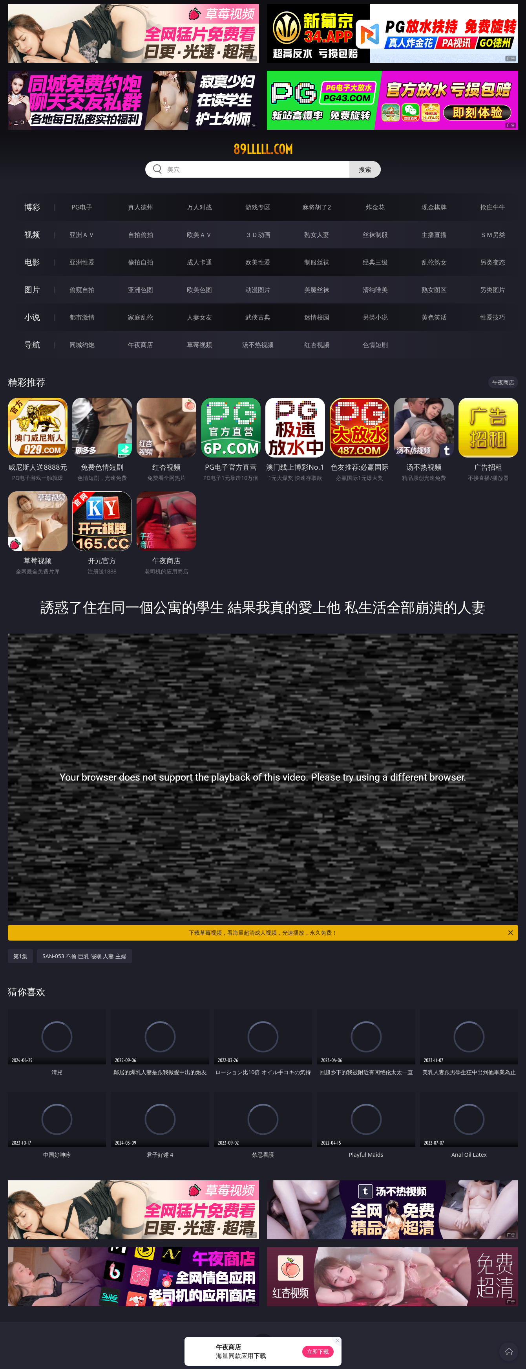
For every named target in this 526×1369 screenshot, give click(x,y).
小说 (32, 317)
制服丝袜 (316, 262)
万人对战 (199, 207)
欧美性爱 (257, 262)
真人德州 (140, 207)
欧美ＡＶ (199, 234)
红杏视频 (316, 344)
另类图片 (492, 289)
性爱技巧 (492, 317)
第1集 (20, 956)
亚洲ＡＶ (82, 234)
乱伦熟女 (434, 262)
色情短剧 (375, 344)
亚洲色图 (140, 289)
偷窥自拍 (82, 289)
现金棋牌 (434, 207)
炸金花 (375, 207)
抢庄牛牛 (492, 207)
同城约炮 (82, 344)
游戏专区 (257, 207)
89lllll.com (263, 149)
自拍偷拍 (140, 234)
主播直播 (434, 234)
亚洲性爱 (82, 262)
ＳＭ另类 (492, 234)
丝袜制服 (375, 234)
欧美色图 (199, 289)
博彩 (32, 207)
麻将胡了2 (316, 207)
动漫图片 (257, 289)
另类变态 (492, 262)
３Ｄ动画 (257, 234)
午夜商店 (140, 344)
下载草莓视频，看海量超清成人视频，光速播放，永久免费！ (351, 932)
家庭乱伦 (140, 317)
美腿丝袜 (316, 289)
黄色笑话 (434, 317)
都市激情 (82, 317)
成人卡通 (199, 262)
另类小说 (375, 317)
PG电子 (81, 207)
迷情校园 (316, 317)
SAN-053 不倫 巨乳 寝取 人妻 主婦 (84, 956)
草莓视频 (199, 344)
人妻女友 (199, 317)
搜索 (365, 169)
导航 (32, 344)
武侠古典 (257, 317)
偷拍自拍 (140, 262)
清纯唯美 (375, 289)
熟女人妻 (316, 234)
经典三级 (375, 262)
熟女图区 (434, 289)
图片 (32, 289)
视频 (32, 234)
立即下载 (318, 1351)
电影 (32, 262)
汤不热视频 (258, 344)
